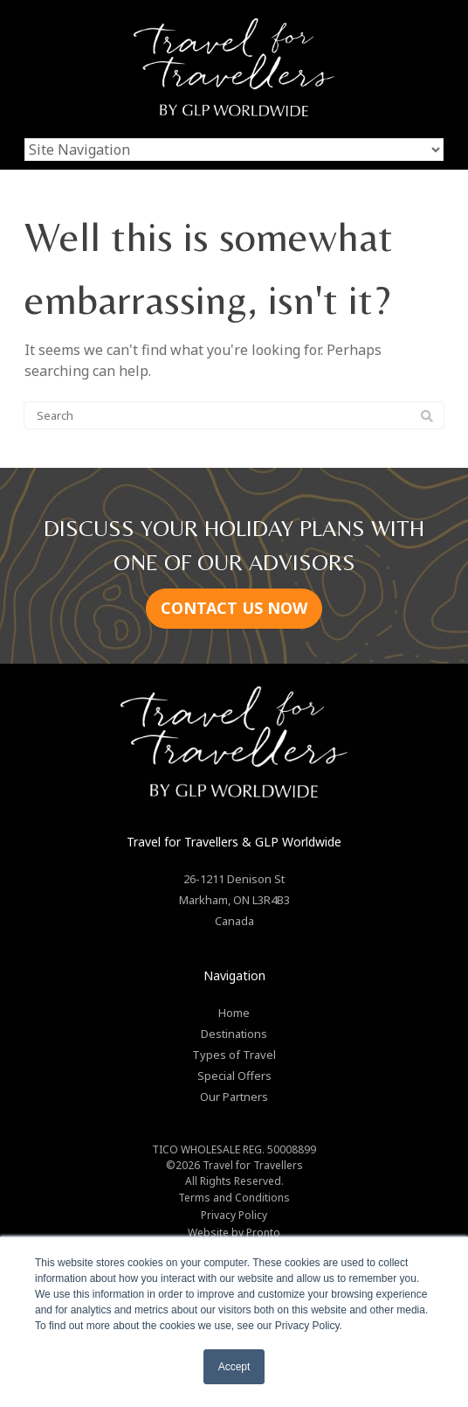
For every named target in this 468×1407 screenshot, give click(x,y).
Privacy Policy (234, 1215)
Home (234, 1012)
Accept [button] (234, 1367)
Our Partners (234, 1096)
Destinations (234, 1033)
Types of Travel (234, 1054)
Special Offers (234, 1075)
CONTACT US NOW (234, 607)
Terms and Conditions (234, 1197)
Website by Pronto (234, 1232)
